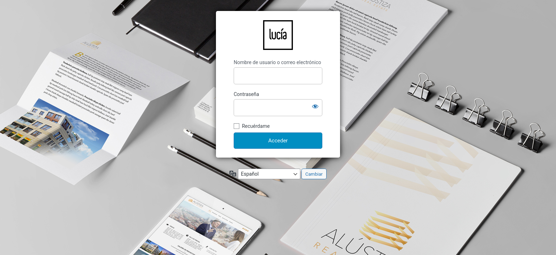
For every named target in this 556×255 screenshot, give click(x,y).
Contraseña (246, 94)
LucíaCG (278, 35)
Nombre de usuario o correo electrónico (277, 62)
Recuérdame (255, 126)
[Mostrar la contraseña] (315, 106)
